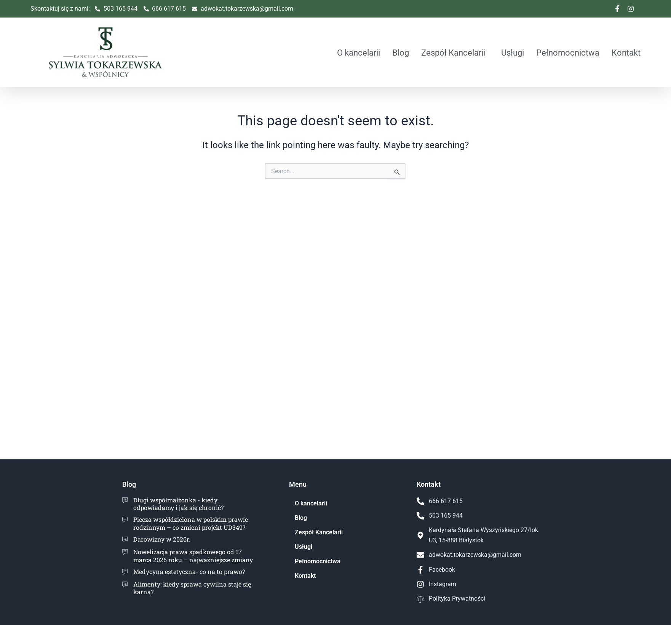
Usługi (512, 53)
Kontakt (626, 53)
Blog (400, 53)
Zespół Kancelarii (453, 53)
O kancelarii (358, 53)
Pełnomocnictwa (567, 53)
